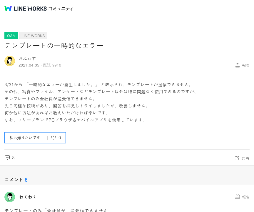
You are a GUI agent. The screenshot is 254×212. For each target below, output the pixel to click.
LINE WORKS (33, 35)
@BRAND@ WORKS (25, 8)
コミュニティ (61, 8)
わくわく (28, 197)
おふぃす (27, 58)
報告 (246, 65)
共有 (245, 158)
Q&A (11, 35)
